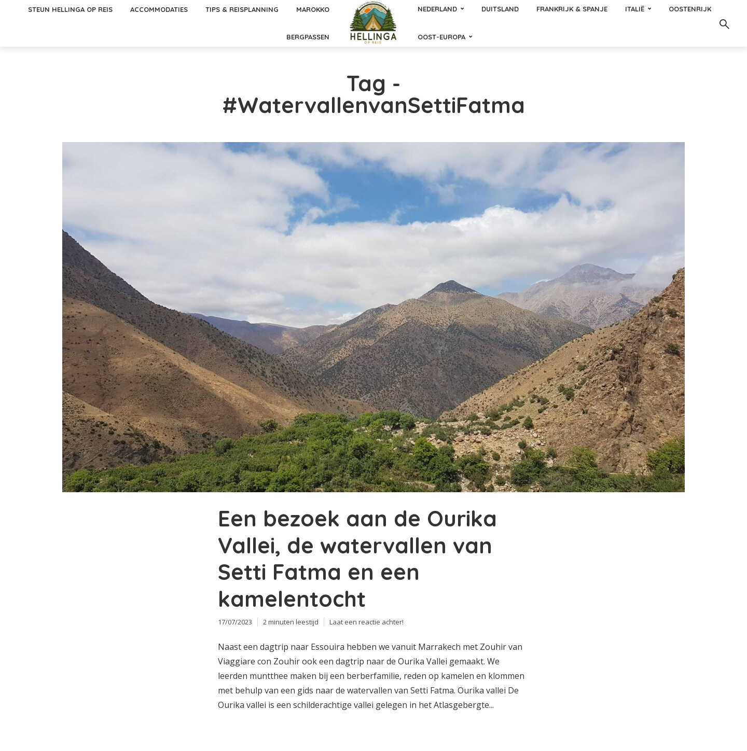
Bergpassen (307, 37)
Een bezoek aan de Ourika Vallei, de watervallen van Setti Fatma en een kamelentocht (357, 559)
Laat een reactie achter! (366, 622)
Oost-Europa (441, 37)
